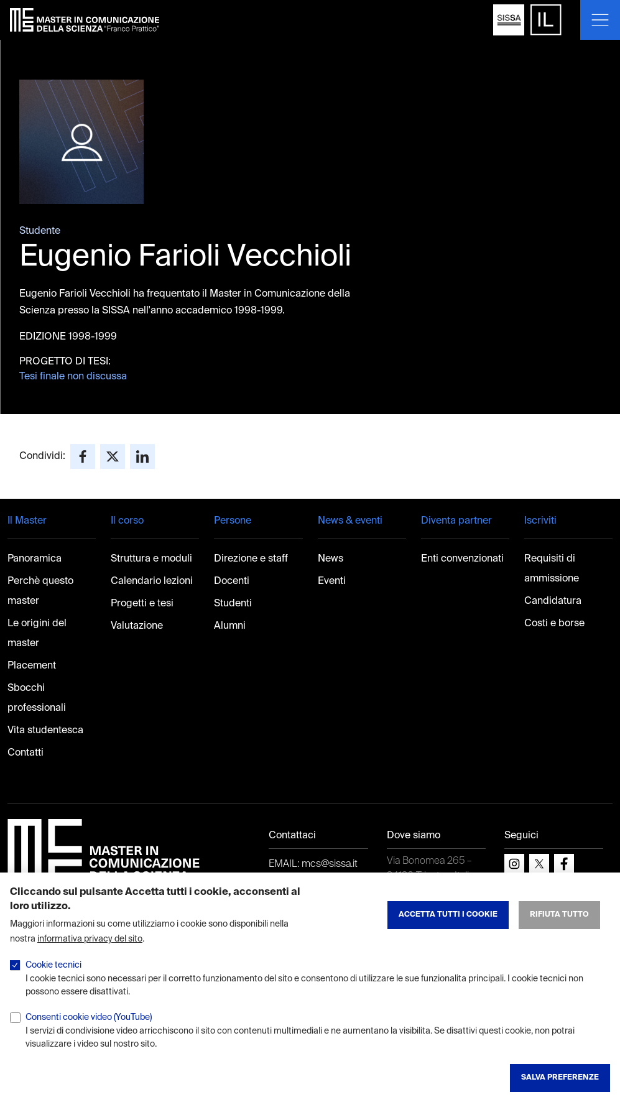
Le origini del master (37, 634)
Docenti (231, 581)
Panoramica (34, 559)
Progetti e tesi (142, 604)
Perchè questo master (40, 591)
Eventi (332, 581)
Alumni (230, 626)
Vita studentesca (45, 731)
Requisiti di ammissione (551, 569)
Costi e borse (554, 624)
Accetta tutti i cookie (448, 915)
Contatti (25, 753)
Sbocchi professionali (36, 698)
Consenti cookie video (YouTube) (88, 1017)
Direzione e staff (251, 559)
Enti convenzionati (462, 559)
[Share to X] (112, 456)
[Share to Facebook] (82, 456)
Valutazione (137, 626)
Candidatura (552, 601)
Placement (31, 666)
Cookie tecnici (53, 965)
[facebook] (564, 864)
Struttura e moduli (151, 559)
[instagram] (514, 864)
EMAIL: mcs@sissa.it (313, 864)
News (330, 559)
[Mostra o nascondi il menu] (600, 20)
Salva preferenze (560, 1077)
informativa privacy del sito (89, 939)
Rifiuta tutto (559, 915)
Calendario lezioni (152, 581)
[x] (539, 864)
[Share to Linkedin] (142, 456)
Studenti (233, 604)
